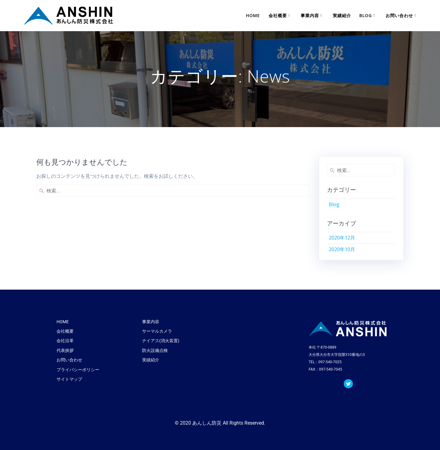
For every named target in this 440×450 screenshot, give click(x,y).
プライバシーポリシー (78, 369)
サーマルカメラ (157, 331)
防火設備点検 (155, 350)
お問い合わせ (399, 15)
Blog (365, 15)
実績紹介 (342, 15)
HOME (253, 15)
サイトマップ (69, 379)
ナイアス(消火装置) (160, 340)
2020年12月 (342, 237)
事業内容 (310, 15)
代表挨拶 (65, 350)
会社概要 (278, 15)
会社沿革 (65, 340)
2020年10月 (342, 249)
